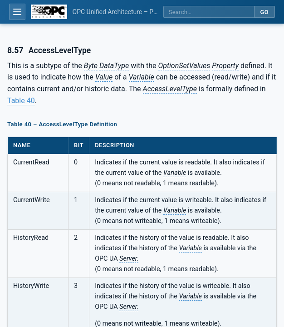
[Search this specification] (208, 12)
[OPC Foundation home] (49, 12)
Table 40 (21, 100)
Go (264, 12)
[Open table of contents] (17, 12)
